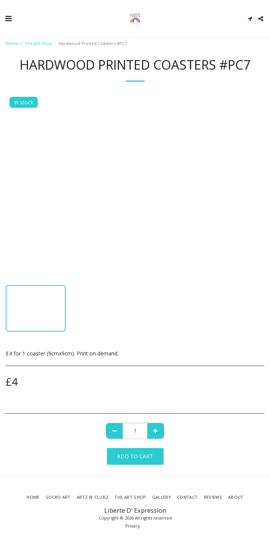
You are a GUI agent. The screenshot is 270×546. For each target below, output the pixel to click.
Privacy (132, 526)
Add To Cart (135, 456)
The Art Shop (38, 43)
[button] (8, 18)
